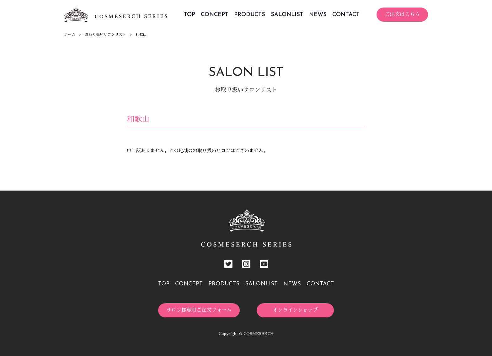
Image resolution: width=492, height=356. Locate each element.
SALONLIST (287, 15)
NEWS (318, 15)
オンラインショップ (295, 310)
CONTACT (346, 15)
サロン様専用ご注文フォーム (199, 310)
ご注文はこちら (402, 14)
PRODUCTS (249, 15)
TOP (189, 15)
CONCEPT (214, 15)
